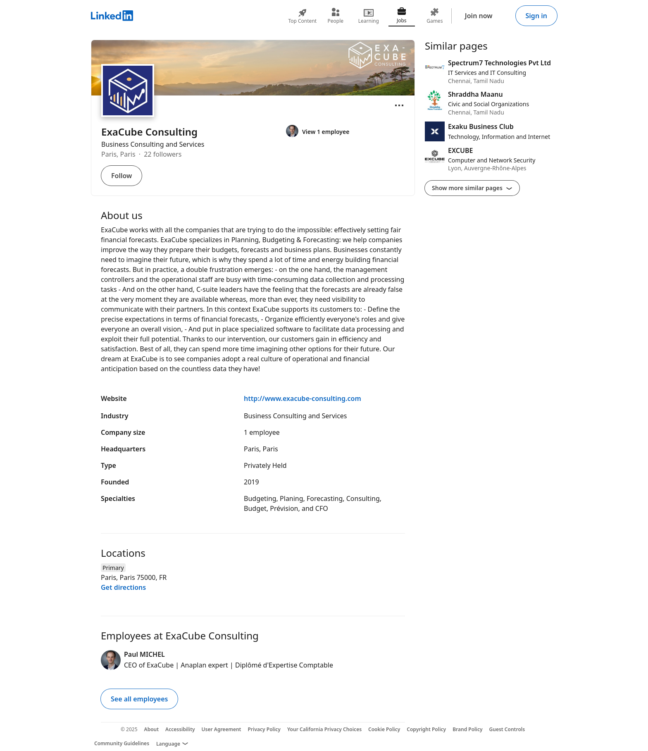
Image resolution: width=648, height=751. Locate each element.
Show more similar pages (472, 188)
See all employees (139, 698)
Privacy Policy (264, 729)
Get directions (123, 587)
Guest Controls (507, 729)
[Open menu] (399, 105)
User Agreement (221, 729)
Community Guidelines (121, 743)
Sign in (536, 15)
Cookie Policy (384, 729)
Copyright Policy (426, 729)
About (151, 729)
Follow (121, 175)
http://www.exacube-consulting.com (302, 398)
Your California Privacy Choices (324, 729)
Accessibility (180, 729)
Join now (479, 15)
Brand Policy (467, 729)
